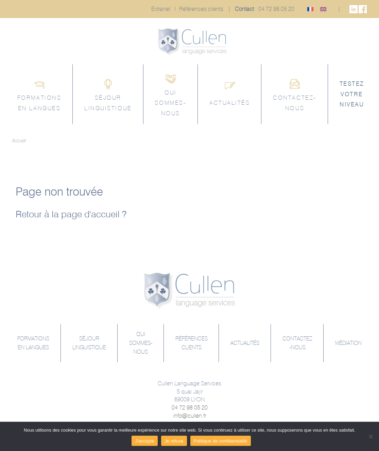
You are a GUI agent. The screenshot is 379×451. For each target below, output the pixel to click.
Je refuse (174, 441)
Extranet (160, 8)
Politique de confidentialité (220, 441)
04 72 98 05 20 (276, 8)
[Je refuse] (370, 436)
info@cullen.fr (189, 415)
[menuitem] (310, 9)
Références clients (201, 8)
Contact (244, 8)
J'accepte (144, 441)
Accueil (18, 140)
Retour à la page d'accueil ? (71, 213)
